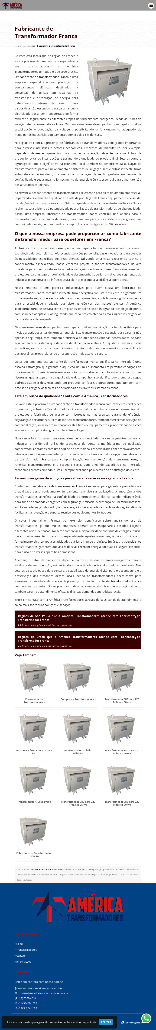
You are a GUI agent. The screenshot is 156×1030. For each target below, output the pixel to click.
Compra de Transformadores (78, 699)
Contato (20, 955)
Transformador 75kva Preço (34, 801)
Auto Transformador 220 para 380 (34, 752)
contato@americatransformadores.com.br (43, 993)
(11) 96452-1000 (27, 1003)
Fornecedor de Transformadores (34, 700)
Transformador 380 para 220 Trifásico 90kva (122, 803)
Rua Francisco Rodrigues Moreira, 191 (40, 988)
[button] (151, 6)
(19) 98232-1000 (27, 1008)
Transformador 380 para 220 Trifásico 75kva (78, 803)
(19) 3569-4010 (27, 998)
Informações (23, 961)
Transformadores (26, 949)
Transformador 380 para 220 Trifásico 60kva (122, 700)
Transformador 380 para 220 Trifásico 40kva (122, 752)
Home (19, 943)
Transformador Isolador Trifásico (78, 752)
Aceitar (106, 1022)
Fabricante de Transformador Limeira (34, 854)
